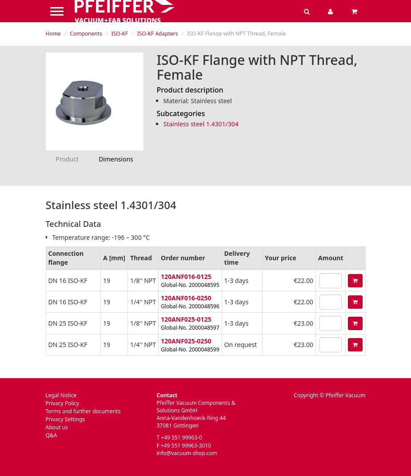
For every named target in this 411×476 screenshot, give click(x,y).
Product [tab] (67, 159)
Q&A (51, 435)
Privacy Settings (65, 419)
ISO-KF (119, 33)
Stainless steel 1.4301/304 (201, 124)
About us (57, 427)
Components (86, 33)
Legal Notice (61, 395)
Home (53, 33)
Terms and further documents (83, 411)
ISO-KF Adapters (157, 33)
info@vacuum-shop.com (187, 453)
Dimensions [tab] (116, 159)
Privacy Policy (63, 403)
